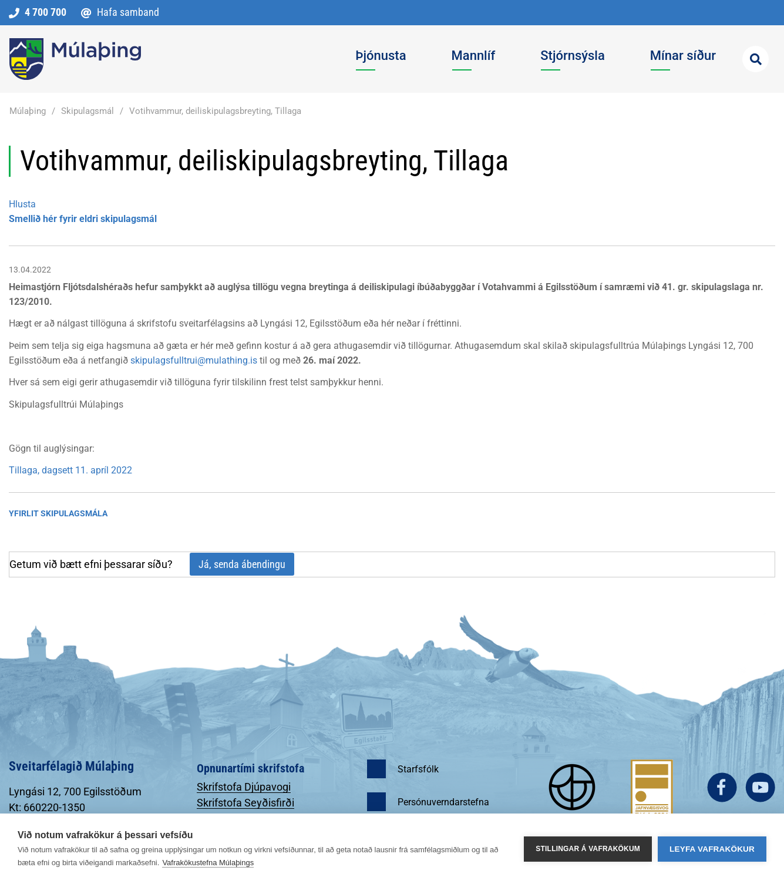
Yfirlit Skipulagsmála (58, 513)
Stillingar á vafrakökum (588, 849)
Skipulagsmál (87, 111)
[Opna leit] (755, 59)
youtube (760, 787)
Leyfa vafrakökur (712, 849)
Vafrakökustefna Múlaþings (208, 862)
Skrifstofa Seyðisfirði (245, 802)
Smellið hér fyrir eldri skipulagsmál (83, 218)
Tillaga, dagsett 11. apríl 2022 (70, 470)
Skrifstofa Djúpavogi (244, 787)
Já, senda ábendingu (241, 564)
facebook (722, 787)
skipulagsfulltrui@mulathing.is (193, 360)
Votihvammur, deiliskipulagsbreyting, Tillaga (215, 111)
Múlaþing (27, 111)
